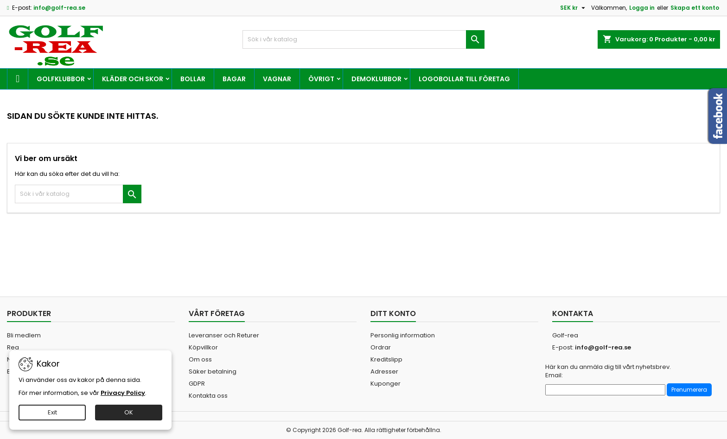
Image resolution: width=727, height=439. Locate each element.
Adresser (384, 371)
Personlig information (402, 335)
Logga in (642, 8)
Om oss (200, 359)
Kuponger (385, 383)
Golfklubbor (61, 79)
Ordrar (380, 347)
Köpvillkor (203, 347)
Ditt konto (393, 313)
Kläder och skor (132, 79)
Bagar (234, 79)
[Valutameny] (573, 8)
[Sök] (363, 39)
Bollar (192, 79)
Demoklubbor (376, 79)
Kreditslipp (386, 359)
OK (128, 412)
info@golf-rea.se (59, 8)
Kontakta (572, 313)
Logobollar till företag (464, 79)
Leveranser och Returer (224, 335)
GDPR (197, 383)
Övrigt (321, 79)
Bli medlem (24, 335)
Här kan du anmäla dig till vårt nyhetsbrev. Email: (608, 371)
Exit (52, 412)
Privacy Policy (123, 392)
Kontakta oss (208, 395)
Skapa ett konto (694, 8)
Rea (13, 347)
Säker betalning (212, 371)
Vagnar (277, 79)
